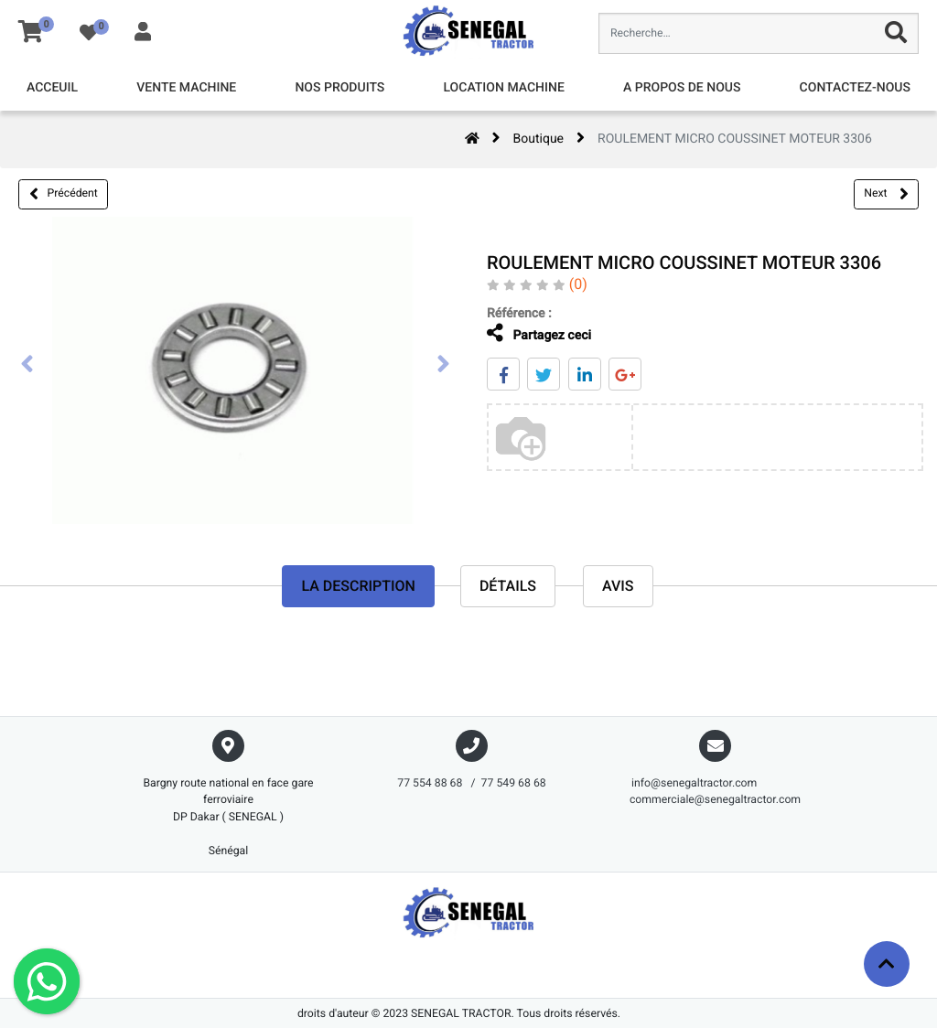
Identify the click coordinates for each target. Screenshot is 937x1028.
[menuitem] (52, 88)
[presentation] (27, 366)
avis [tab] (618, 585)
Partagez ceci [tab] (531, 333)
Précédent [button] (63, 194)
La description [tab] (358, 585)
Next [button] (886, 194)
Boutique (539, 139)
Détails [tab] (507, 585)
